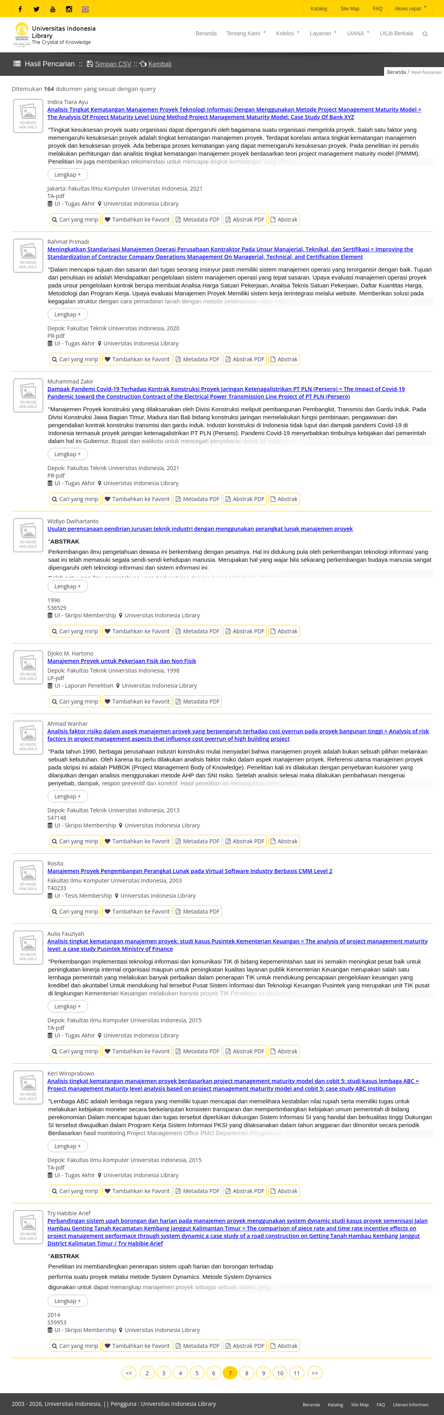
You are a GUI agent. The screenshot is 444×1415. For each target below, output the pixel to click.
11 (297, 1373)
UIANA (359, 33)
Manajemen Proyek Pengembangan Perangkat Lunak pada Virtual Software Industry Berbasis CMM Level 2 (190, 871)
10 (280, 1373)
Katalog (318, 9)
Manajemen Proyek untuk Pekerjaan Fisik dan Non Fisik (122, 661)
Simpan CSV (113, 64)
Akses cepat (411, 8)
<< (129, 1373)
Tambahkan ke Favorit (137, 219)
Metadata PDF (197, 219)
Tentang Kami (246, 33)
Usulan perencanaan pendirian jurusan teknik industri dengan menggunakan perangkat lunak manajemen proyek (200, 528)
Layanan (324, 33)
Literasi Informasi (410, 1404)
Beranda (206, 33)
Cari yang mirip (75, 219)
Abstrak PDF (245, 219)
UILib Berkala (396, 33)
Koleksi (288, 33)
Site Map (349, 9)
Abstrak (284, 219)
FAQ (377, 9)
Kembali (159, 64)
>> (315, 1373)
